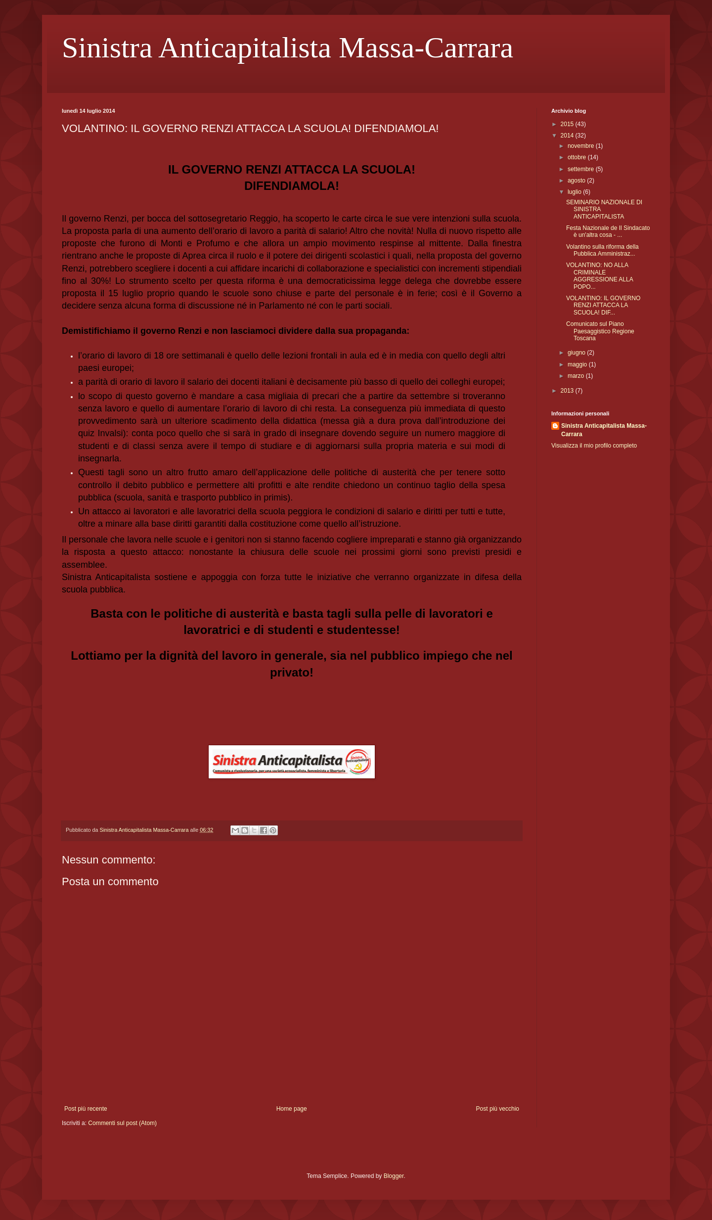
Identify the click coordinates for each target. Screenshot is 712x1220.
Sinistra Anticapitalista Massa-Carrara (287, 47)
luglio (575, 191)
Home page (291, 1108)
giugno (577, 352)
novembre (582, 145)
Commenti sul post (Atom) (122, 1123)
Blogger (394, 1176)
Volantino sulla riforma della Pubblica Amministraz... (602, 250)
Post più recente (85, 1108)
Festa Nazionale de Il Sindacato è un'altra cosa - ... (608, 231)
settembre (582, 169)
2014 (568, 135)
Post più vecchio (497, 1108)
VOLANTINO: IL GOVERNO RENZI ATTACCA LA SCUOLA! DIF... (603, 305)
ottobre (578, 157)
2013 (568, 390)
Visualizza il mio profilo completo (594, 445)
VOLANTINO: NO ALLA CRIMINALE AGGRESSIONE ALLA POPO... (599, 276)
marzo (577, 375)
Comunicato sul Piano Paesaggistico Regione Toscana (600, 331)
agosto (577, 180)
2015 (568, 124)
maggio (578, 364)
